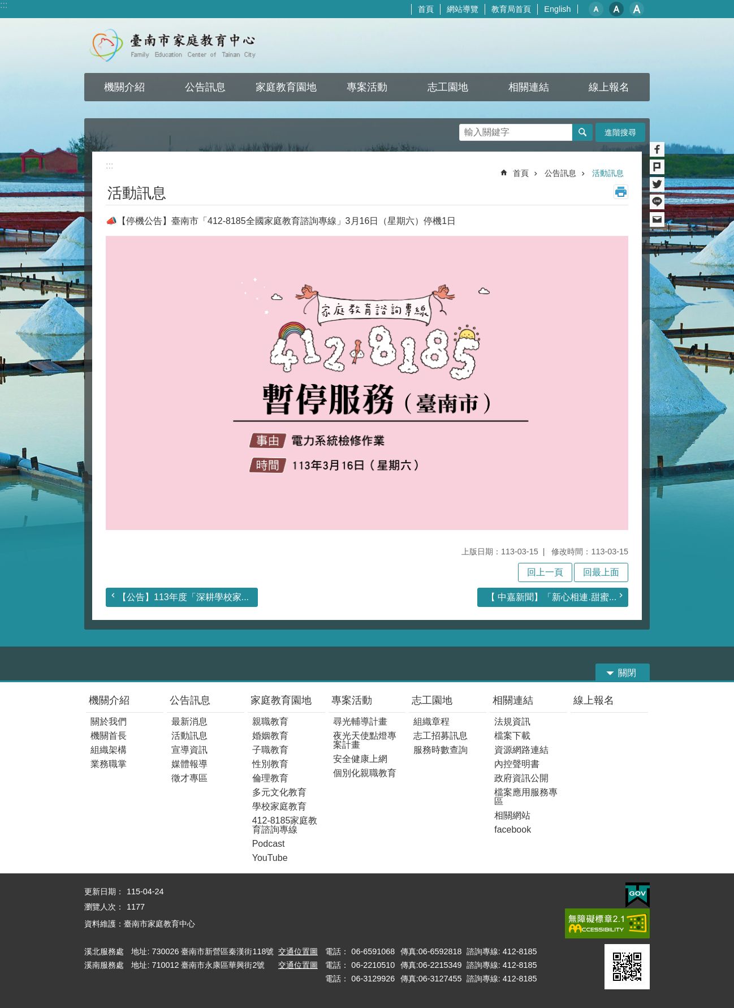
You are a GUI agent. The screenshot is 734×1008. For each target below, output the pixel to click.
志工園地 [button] (448, 87)
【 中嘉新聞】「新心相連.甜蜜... (551, 597)
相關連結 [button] (528, 87)
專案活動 (351, 700)
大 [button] (636, 9)
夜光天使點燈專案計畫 (364, 740)
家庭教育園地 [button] (286, 87)
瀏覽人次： (104, 906)
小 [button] (596, 9)
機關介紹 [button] (124, 87)
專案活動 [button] (367, 87)
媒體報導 (189, 764)
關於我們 (108, 721)
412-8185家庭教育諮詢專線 (285, 825)
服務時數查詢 (440, 750)
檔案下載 (512, 735)
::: (3, 5)
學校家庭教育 (279, 806)
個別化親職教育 (364, 773)
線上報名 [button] (609, 87)
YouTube (270, 858)
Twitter (657, 184)
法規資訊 (512, 721)
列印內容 (621, 191)
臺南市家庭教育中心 (183, 45)
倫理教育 (270, 778)
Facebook (657, 149)
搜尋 (468, 129)
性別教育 (270, 764)
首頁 (426, 9)
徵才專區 (189, 778)
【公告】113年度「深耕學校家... (183, 597)
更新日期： (104, 891)
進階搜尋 (620, 132)
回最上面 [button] (601, 572)
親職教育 (270, 721)
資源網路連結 (521, 750)
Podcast (268, 843)
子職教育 (270, 750)
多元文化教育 (279, 792)
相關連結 (513, 700)
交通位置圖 (298, 951)
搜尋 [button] (582, 132)
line (657, 202)
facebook (512, 829)
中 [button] (616, 9)
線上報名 (593, 700)
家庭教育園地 (281, 700)
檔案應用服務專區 (526, 796)
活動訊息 (608, 173)
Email (657, 219)
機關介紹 (109, 700)
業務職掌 (108, 764)
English (557, 9)
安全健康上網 (360, 759)
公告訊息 (560, 173)
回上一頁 (545, 572)
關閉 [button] (627, 673)
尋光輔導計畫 (360, 721)
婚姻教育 (270, 735)
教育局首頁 (511, 9)
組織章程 (431, 721)
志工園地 (432, 700)
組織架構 (108, 750)
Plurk (657, 167)
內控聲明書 (516, 764)
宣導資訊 (189, 750)
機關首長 (108, 735)
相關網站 (512, 815)
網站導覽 (462, 9)
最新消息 (189, 721)
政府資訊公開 (521, 778)
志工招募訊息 (440, 735)
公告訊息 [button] (205, 87)
